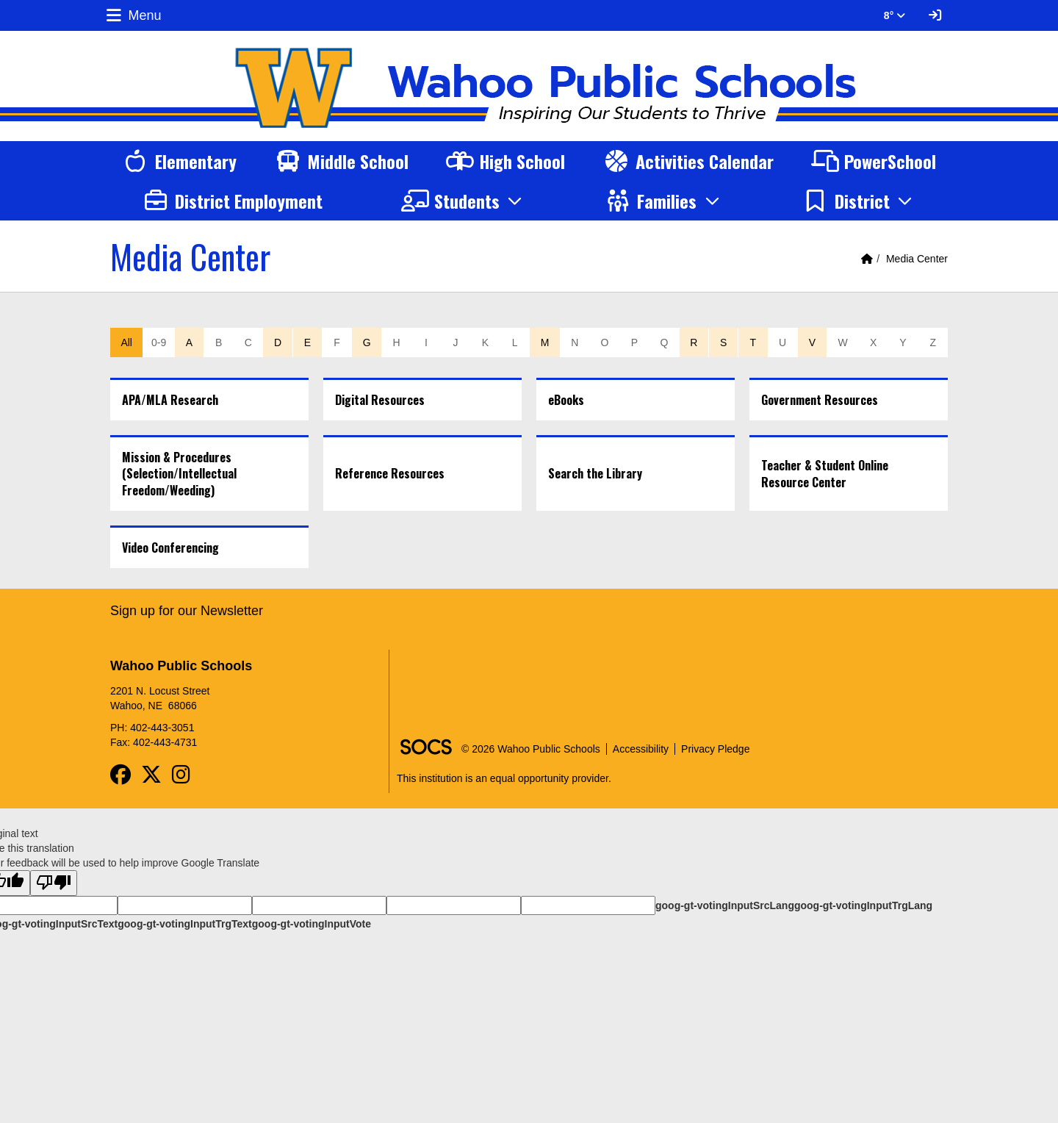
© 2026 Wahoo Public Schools (530, 749)
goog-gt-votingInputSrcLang (724, 905)
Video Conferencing (170, 547)
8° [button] (894, 15)
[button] (464, 200)
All (126, 342)
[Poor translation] (53, 883)
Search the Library (595, 473)
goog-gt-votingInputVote (311, 924)
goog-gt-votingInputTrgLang (863, 905)
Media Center (917, 259)
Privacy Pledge (715, 749)
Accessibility (641, 749)
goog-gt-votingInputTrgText (184, 924)
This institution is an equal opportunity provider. (504, 778)
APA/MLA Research (170, 400)
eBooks (566, 400)
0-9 (158, 342)
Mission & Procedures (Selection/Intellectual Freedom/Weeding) (179, 474)
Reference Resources (390, 473)
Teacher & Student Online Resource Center (824, 473)
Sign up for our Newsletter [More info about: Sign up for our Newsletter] (186, 610)
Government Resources (819, 400)
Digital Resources (380, 400)
